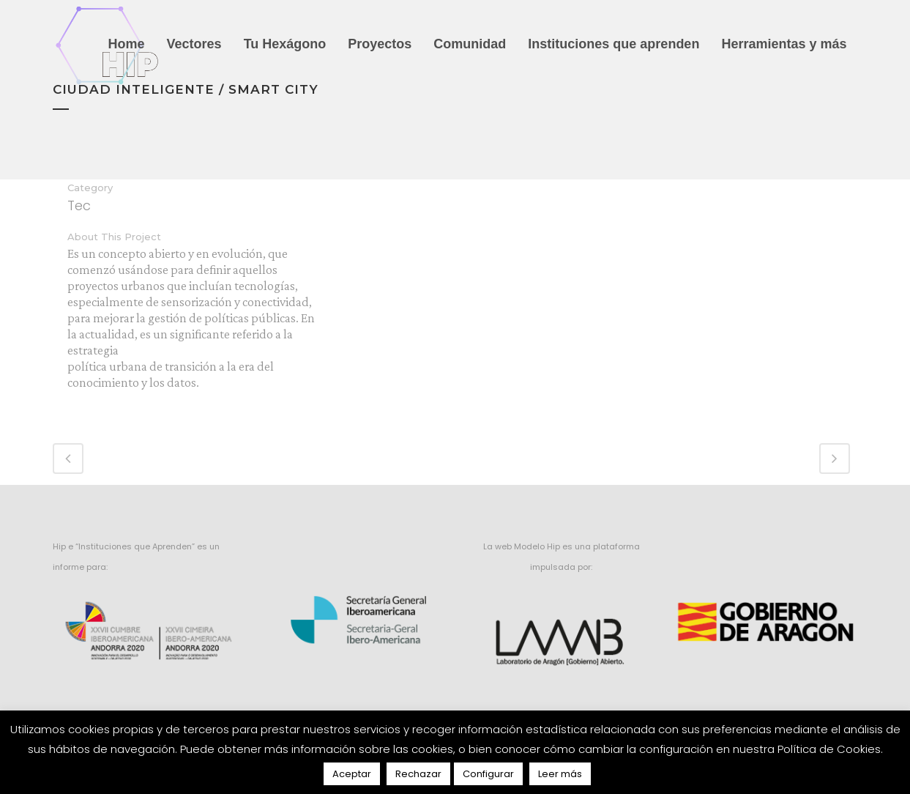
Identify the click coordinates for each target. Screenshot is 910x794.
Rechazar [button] (418, 774)
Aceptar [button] (351, 774)
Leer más (560, 774)
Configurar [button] (488, 774)
